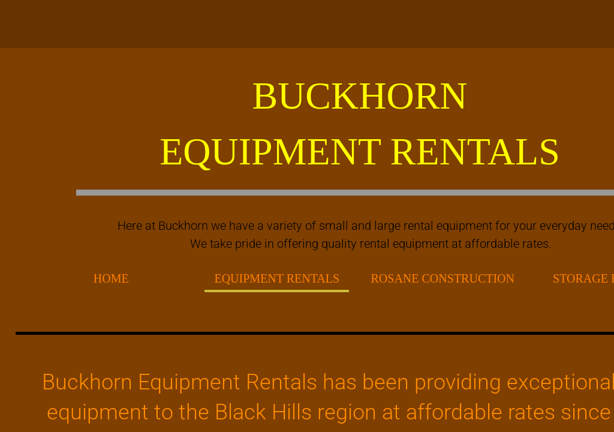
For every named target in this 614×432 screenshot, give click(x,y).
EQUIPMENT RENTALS (276, 278)
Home (111, 278)
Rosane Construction (442, 278)
